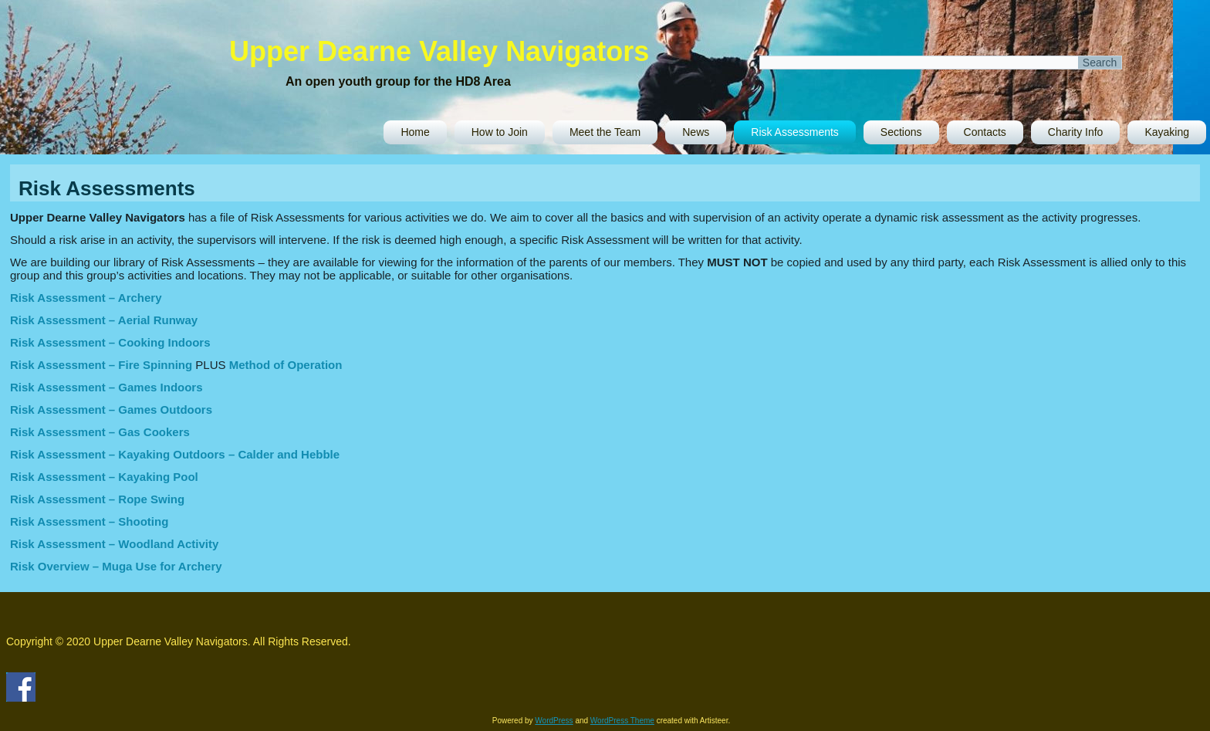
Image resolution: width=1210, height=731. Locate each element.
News (695, 132)
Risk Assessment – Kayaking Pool (104, 476)
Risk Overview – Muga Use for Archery (116, 566)
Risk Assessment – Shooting (89, 521)
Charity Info (1076, 132)
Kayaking (1166, 132)
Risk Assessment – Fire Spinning (101, 364)
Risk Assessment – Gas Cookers (100, 431)
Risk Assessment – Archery (86, 297)
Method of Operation (286, 364)
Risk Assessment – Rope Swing (97, 499)
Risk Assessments (795, 132)
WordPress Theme (622, 720)
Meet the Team (605, 132)
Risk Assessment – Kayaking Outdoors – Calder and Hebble (175, 454)
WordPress (554, 720)
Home (415, 132)
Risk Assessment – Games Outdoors (111, 409)
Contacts (985, 132)
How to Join (499, 132)
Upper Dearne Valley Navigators (439, 51)
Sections (901, 132)
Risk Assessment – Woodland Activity (114, 543)
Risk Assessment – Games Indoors (106, 387)
